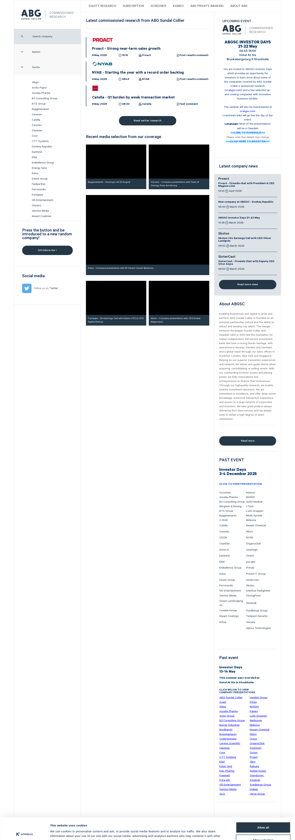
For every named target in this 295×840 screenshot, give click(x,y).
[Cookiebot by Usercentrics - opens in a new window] (24, 832)
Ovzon (250, 555)
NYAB (145, 79)
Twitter (53, 288)
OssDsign (252, 549)
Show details (200, 830)
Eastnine (37, 152)
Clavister (37, 130)
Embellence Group (43, 162)
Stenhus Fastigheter (258, 590)
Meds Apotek (254, 515)
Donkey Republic (42, 146)
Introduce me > (47, 250)
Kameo (178, 6)
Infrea (222, 622)
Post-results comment (194, 55)
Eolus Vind (225, 766)
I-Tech (250, 506)
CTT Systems (40, 141)
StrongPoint (253, 595)
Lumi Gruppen (254, 511)
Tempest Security (257, 616)
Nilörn (249, 531)
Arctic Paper (39, 87)
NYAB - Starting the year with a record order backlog (138, 73)
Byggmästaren (40, 109)
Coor (35, 135)
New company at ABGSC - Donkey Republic (245, 202)
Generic (36, 205)
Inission (250, 492)
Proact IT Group (256, 573)
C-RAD (223, 520)
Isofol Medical (254, 501)
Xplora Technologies (258, 628)
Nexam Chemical (256, 525)
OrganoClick (253, 543)
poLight (250, 561)
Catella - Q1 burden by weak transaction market (133, 98)
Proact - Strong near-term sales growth (126, 49)
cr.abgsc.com (233, 90)
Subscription (133, 6)
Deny (263, 829)
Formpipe (37, 194)
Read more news (247, 284)
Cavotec (37, 125)
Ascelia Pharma (41, 93)
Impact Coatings (41, 216)
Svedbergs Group (257, 610)
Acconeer (225, 492)
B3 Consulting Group (44, 98)
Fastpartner (39, 184)
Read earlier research (147, 120)
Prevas (250, 567)
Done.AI (224, 549)
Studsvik (251, 603)
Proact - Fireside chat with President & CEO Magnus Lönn (246, 185)
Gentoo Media (40, 210)
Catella (36, 119)
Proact (146, 55)
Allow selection (263, 817)
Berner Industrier (229, 725)
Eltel (34, 157)
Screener (158, 6)
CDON (223, 537)
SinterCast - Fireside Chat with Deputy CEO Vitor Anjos (246, 263)
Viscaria (250, 622)
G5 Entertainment (42, 200)
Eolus (35, 173)
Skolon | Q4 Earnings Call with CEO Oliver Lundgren (244, 240)
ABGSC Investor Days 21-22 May (239, 218)
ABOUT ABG (238, 6)
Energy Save (39, 168)
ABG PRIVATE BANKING (207, 6)
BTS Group (39, 103)
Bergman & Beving (230, 506)
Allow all (263, 804)
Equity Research (102, 6)
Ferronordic (39, 189)
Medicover (256, 720)
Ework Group (40, 178)
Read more (248, 440)
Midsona (251, 520)
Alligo (35, 82)
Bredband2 (226, 729)
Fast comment (188, 104)
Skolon (223, 234)
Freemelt (224, 775)
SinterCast (226, 257)
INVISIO (250, 497)
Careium (37, 114)
